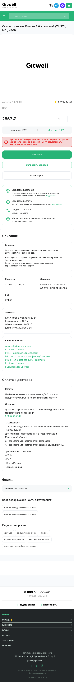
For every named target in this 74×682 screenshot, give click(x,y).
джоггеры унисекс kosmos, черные (20, 546)
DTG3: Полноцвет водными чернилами (25, 360)
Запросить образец (37, 165)
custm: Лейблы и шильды (18, 346)
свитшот (8, 533)
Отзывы (66, 102)
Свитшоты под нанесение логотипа (20, 507)
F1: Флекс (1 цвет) (14, 349)
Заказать (37, 154)
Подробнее (51, 196)
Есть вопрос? (37, 175)
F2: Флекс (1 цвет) (14, 363)
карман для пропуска (14, 539)
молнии (44, 533)
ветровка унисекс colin (39, 539)
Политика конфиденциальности (37, 653)
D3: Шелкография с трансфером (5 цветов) (27, 356)
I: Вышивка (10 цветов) (17, 367)
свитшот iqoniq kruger (26, 533)
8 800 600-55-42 (13, 416)
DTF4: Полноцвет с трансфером (21, 353)
